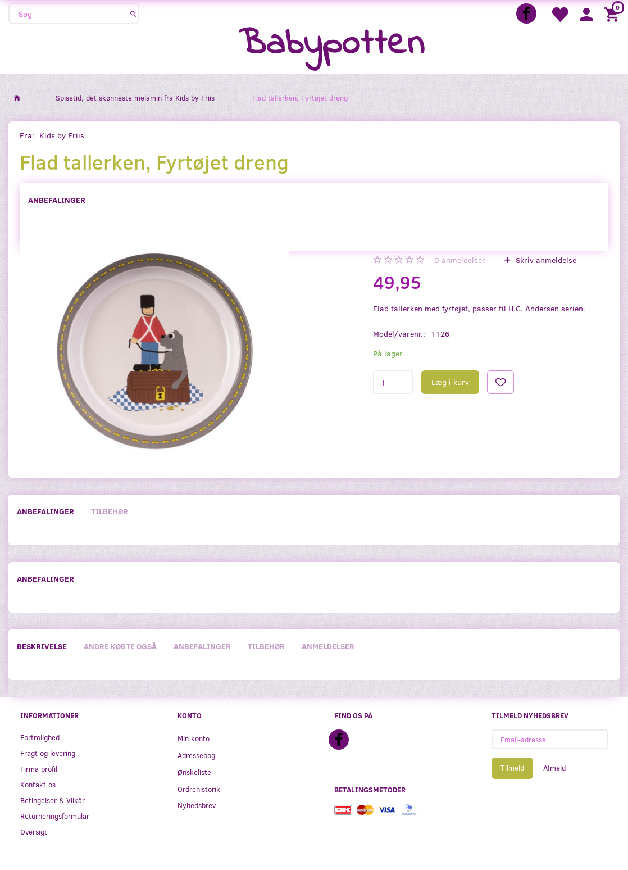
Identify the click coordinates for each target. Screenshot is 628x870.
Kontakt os (38, 784)
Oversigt (33, 831)
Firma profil (38, 768)
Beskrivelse (42, 646)
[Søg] (133, 13)
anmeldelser (459, 260)
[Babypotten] (332, 45)
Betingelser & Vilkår (52, 800)
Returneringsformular (54, 816)
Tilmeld (512, 768)
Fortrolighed (40, 737)
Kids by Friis (61, 135)
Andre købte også (120, 646)
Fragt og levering (47, 753)
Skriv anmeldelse (544, 260)
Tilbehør (109, 511)
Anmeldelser (328, 646)
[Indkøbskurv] (613, 14)
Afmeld (554, 768)
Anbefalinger (56, 199)
